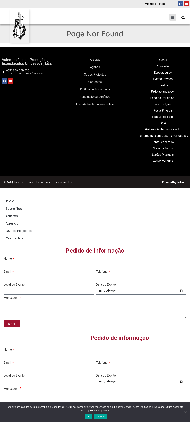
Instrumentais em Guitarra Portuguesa (163, 136)
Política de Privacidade (95, 89)
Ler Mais (100, 416)
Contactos (95, 82)
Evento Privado (163, 79)
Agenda (95, 67)
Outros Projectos (95, 74)
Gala (163, 123)
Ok (88, 416)
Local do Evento (14, 284)
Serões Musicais (163, 154)
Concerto (163, 66)
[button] (183, 17)
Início (10, 201)
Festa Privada (163, 110)
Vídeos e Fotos (155, 4)
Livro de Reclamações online (95, 104)
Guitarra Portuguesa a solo (163, 129)
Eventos (163, 85)
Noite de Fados (163, 148)
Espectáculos (163, 72)
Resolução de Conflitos (95, 97)
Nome (8, 258)
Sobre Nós (14, 208)
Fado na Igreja (162, 104)
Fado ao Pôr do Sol (162, 98)
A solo (163, 60)
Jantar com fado (163, 142)
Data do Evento (106, 284)
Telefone (102, 271)
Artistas (95, 59)
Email (8, 271)
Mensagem (11, 298)
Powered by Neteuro (174, 182)
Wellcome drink (163, 161)
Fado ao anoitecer (163, 91)
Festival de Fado (163, 117)
